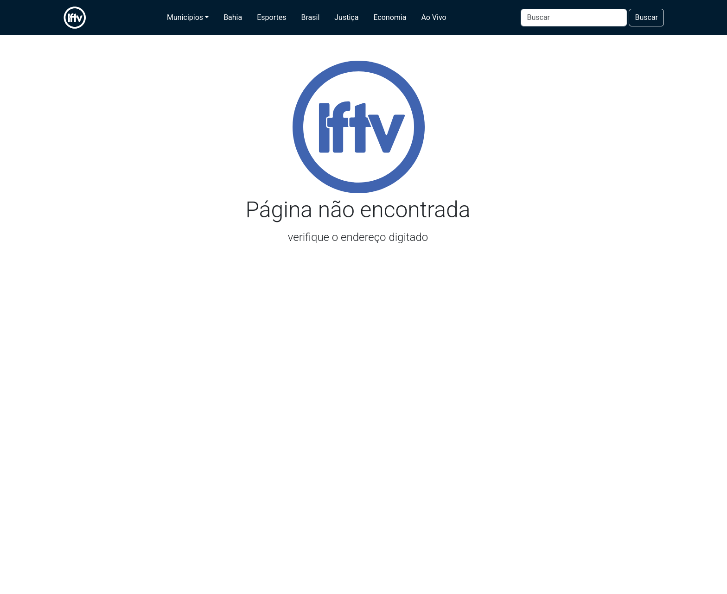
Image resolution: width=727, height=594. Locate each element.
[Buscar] (574, 17)
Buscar (646, 17)
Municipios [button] (185, 17)
